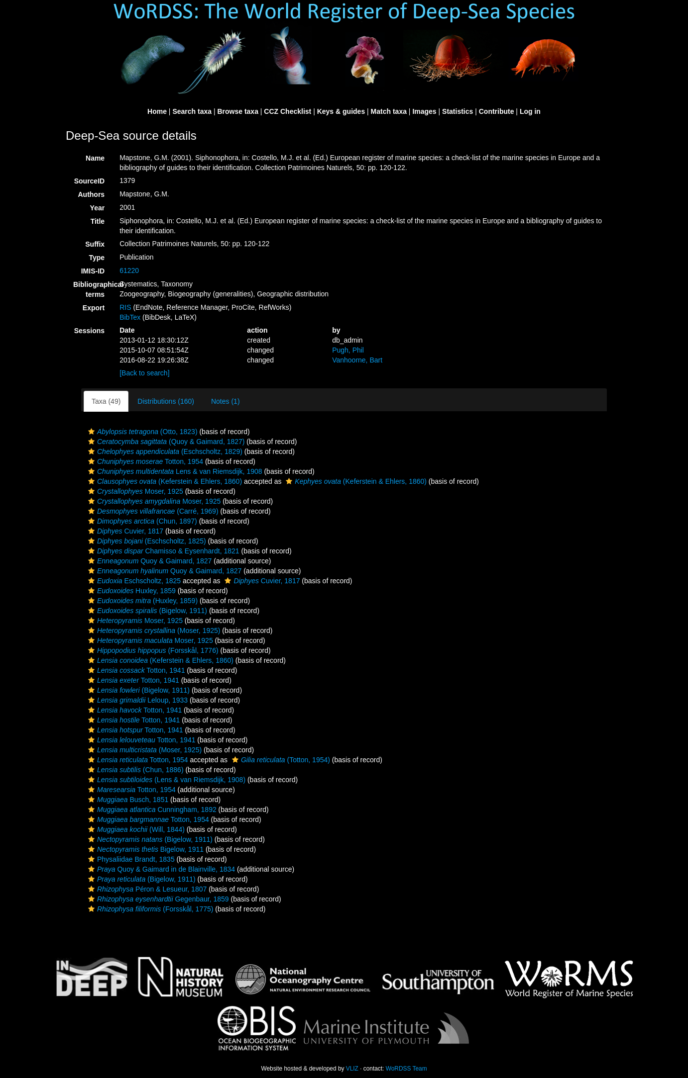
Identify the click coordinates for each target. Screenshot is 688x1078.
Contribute (496, 111)
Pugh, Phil (348, 350)
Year (97, 208)
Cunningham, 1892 (151, 809)
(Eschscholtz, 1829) (164, 451)
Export (94, 308)
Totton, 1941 (135, 670)
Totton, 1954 (144, 461)
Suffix (95, 244)
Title (98, 221)
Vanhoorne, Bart (357, 360)
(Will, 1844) (135, 829)
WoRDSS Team (406, 1068)
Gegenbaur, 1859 (157, 899)
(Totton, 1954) (279, 760)
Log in (530, 111)
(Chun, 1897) (141, 521)
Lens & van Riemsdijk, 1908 (174, 471)
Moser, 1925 (134, 491)
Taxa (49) (106, 401)
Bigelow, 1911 (145, 849)
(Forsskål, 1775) (149, 909)
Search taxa (192, 111)
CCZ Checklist (287, 111)
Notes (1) (225, 401)
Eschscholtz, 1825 (133, 581)
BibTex (129, 317)
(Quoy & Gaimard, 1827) (165, 442)
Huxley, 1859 (131, 591)
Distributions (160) (165, 401)
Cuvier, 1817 (124, 531)
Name (95, 158)
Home (157, 111)
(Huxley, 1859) (142, 601)
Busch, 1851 (127, 800)
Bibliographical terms (92, 289)
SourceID (89, 181)
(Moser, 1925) (153, 630)
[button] (91, 431)
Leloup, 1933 (137, 700)
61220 (129, 270)
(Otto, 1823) (142, 432)
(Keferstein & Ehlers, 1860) (164, 481)
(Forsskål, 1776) (152, 650)
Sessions (89, 331)
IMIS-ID (93, 271)
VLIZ (352, 1068)
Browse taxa (237, 111)
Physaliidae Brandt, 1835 (130, 859)
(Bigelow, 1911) (146, 611)
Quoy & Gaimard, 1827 (149, 561)
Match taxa (389, 111)
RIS (125, 307)
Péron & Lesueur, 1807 (146, 889)
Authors (91, 194)
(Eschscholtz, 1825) (146, 541)
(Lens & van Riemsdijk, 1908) (165, 780)
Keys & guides (341, 111)
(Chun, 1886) (135, 770)
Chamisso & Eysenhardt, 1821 (162, 551)
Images (424, 111)
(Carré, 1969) (152, 511)
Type (97, 258)
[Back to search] (144, 373)
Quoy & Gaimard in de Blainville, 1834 (160, 869)
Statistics (457, 111)
